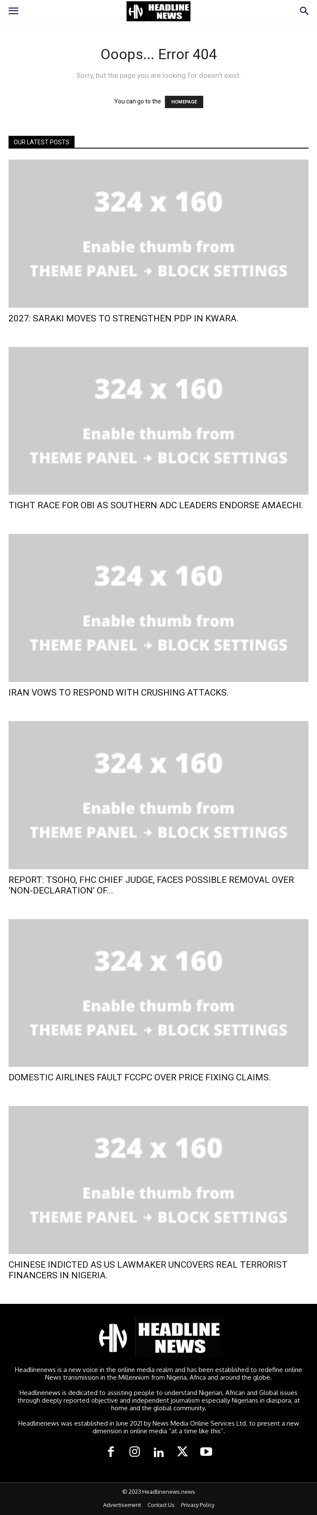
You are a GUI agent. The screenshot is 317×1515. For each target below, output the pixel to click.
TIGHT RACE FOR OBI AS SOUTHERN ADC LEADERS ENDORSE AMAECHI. (156, 505)
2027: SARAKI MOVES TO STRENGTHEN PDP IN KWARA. (124, 318)
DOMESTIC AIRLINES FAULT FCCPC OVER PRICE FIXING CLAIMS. (140, 1077)
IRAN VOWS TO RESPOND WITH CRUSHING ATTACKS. (119, 692)
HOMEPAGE (184, 102)
